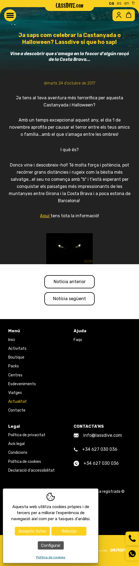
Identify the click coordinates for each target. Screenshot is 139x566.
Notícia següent (69, 298)
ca (111, 3)
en (126, 3)
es (119, 3)
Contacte (16, 410)
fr (133, 3)
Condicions (17, 452)
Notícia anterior (70, 281)
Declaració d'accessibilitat (31, 470)
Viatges (15, 392)
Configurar (50, 545)
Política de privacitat (26, 435)
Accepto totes (32, 531)
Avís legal (16, 443)
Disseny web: (110, 550)
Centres (15, 375)
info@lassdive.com (98, 435)
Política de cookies (24, 461)
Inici (11, 339)
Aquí (45, 215)
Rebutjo (69, 531)
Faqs (78, 339)
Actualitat (17, 401)
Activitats (17, 348)
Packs (13, 366)
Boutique (16, 357)
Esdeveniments (22, 384)
